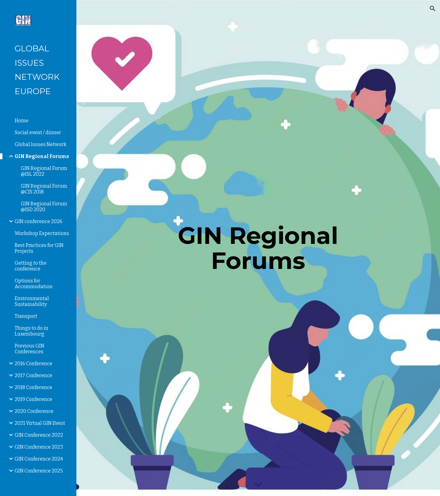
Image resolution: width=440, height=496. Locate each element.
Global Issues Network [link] (40, 144)
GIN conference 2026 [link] (38, 221)
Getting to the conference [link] (30, 266)
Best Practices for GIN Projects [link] (39, 248)
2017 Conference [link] (33, 375)
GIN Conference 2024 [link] (39, 459)
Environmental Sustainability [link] (32, 301)
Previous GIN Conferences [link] (29, 349)
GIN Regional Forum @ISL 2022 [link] (44, 171)
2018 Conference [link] (33, 387)
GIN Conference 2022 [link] (39, 435)
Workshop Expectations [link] (42, 233)
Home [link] (21, 120)
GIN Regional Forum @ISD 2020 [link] (44, 206)
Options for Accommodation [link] (34, 283)
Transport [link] (26, 316)
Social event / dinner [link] (38, 132)
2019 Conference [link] (33, 399)
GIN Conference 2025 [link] (39, 471)
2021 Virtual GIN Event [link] (40, 423)
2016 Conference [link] (33, 363)
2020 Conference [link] (34, 411)
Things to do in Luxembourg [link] (31, 331)
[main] (258, 248)
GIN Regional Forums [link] (42, 156)
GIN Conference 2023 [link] (39, 447)
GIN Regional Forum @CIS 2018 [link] (44, 189)
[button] (432, 8)
